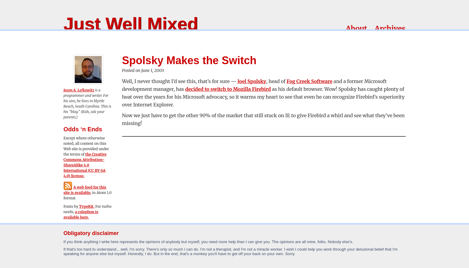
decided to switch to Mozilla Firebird (228, 89)
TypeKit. (87, 206)
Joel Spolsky (251, 81)
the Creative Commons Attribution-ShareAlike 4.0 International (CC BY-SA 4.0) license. (85, 165)
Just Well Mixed (131, 24)
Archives (389, 28)
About (356, 28)
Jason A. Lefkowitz (79, 90)
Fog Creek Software (309, 81)
